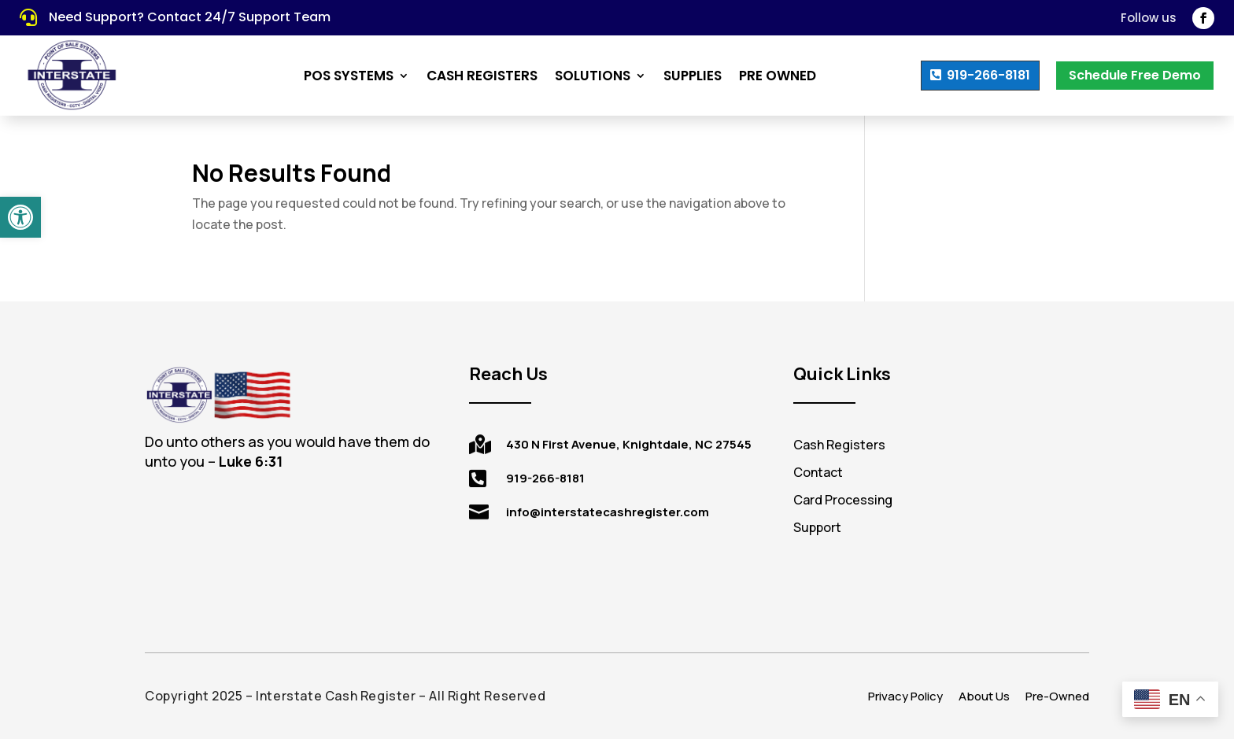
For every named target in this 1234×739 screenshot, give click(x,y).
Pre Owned (777, 75)
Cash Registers (482, 75)
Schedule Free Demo (1135, 75)
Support (817, 527)
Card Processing (842, 499)
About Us (984, 696)
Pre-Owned (1057, 696)
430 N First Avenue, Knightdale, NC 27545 (629, 444)
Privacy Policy (905, 696)
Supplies (692, 75)
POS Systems (348, 75)
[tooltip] (241, 461)
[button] (20, 217)
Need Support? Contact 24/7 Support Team (190, 17)
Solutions (592, 75)
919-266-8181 (988, 75)
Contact (818, 472)
